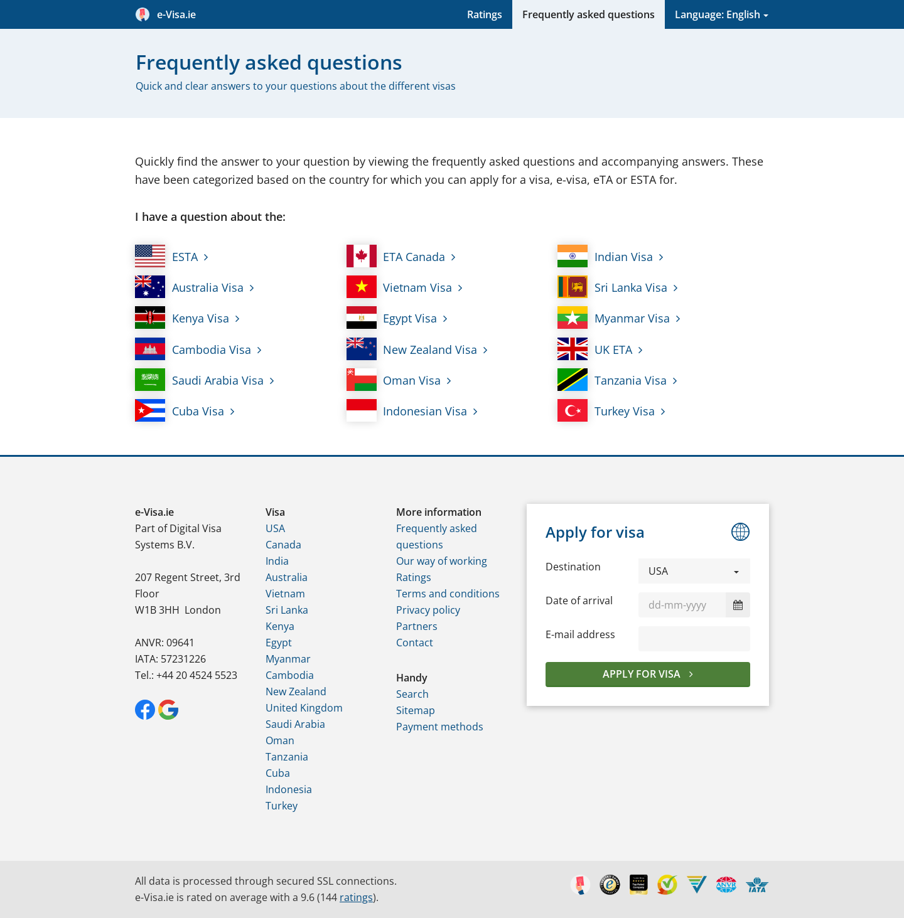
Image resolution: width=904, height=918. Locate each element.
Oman (280, 740)
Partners (417, 626)
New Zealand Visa (412, 349)
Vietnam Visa (400, 286)
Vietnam (285, 593)
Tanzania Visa (612, 379)
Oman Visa (394, 379)
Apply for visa (643, 674)
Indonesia (289, 789)
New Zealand (296, 691)
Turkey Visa (606, 410)
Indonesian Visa (407, 410)
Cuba (278, 773)
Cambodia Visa (193, 349)
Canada (283, 545)
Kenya (280, 626)
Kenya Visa (182, 317)
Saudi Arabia (295, 724)
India (277, 561)
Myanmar (288, 659)
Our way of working (441, 561)
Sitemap (415, 710)
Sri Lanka (287, 610)
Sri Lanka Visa (612, 286)
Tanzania (287, 757)
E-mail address (580, 634)
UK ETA (594, 349)
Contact (414, 642)
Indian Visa (605, 256)
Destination (573, 567)
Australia (287, 577)
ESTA (166, 256)
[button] (694, 571)
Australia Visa (189, 286)
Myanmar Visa (613, 317)
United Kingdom (304, 708)
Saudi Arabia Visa (199, 379)
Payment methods (439, 727)
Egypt (279, 642)
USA (275, 528)
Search (412, 694)
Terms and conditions (448, 593)
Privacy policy (428, 610)
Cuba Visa (179, 410)
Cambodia (290, 675)
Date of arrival (579, 600)
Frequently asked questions (588, 14)
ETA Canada (396, 256)
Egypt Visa (392, 317)
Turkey (282, 806)
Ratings (484, 14)
